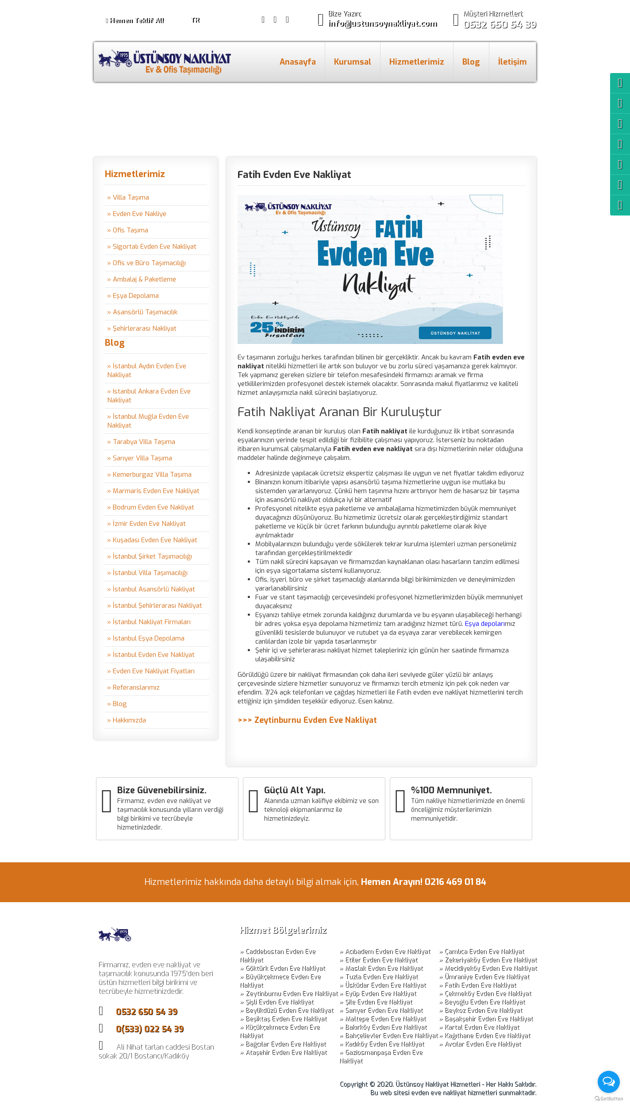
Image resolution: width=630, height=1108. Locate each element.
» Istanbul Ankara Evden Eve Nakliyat (149, 396)
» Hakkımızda (126, 720)
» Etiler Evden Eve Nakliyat (378, 960)
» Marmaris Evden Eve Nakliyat (153, 490)
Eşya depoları (485, 623)
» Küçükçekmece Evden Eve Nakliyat (280, 1031)
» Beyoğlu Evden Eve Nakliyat (482, 1002)
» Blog (117, 703)
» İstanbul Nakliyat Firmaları (149, 622)
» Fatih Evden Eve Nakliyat (477, 985)
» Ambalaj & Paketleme (141, 279)
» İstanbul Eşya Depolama (145, 638)
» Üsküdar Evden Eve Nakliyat (382, 985)
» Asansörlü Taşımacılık (142, 312)
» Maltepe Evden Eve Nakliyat (382, 1019)
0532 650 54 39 (146, 1012)
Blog (471, 62)
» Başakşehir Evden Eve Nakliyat (486, 1019)
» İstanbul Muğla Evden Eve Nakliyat (148, 421)
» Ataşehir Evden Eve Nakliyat (283, 1052)
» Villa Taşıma (128, 197)
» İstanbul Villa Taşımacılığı (147, 572)
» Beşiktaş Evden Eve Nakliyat (283, 1019)
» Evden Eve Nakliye (136, 213)
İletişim (512, 62)
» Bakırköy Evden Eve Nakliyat (383, 1027)
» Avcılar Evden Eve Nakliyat (480, 1044)
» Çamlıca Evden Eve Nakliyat (481, 951)
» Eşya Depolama (133, 295)
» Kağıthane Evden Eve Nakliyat (484, 1035)
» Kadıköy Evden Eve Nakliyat (381, 1044)
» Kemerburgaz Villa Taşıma (149, 474)
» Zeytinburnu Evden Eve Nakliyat (289, 993)
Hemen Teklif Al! (134, 20)
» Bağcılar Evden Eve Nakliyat (283, 1044)
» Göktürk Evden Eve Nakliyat (282, 968)
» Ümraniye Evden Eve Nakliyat (484, 977)
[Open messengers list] (609, 1082)
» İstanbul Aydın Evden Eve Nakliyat (146, 370)
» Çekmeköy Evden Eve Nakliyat (485, 993)
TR (194, 19)
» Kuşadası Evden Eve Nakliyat (152, 540)
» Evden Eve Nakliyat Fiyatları (151, 671)
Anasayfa (298, 62)
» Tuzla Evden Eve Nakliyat (378, 977)
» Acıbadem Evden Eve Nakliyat (384, 951)
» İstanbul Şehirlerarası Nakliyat (154, 605)
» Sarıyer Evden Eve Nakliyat (381, 1010)
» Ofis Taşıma (127, 230)
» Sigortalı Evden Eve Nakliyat (151, 246)
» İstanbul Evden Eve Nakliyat (151, 654)
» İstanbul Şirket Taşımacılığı (149, 556)
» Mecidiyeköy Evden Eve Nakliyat (488, 968)
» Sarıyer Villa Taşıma (139, 458)
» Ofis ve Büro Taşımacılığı (146, 263)
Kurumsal (352, 62)
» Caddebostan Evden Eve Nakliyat (277, 955)
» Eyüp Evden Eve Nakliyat (377, 993)
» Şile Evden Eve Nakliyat (375, 1002)
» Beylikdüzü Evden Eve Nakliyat (287, 1010)
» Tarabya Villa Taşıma (141, 441)
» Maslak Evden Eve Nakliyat (381, 968)
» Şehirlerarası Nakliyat (142, 328)
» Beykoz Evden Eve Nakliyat (480, 1010)
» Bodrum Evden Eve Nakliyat (150, 507)
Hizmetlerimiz (416, 62)
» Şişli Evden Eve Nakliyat (277, 1002)
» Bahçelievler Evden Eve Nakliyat (388, 1035)
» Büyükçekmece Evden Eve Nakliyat (280, 981)
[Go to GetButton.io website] (609, 1099)
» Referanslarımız (133, 687)
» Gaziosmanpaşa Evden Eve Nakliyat (381, 1056)
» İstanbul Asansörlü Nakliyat (151, 589)
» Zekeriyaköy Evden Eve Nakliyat (488, 960)
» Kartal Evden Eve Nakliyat (479, 1027)
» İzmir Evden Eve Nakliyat (146, 523)
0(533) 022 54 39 (150, 1029)
